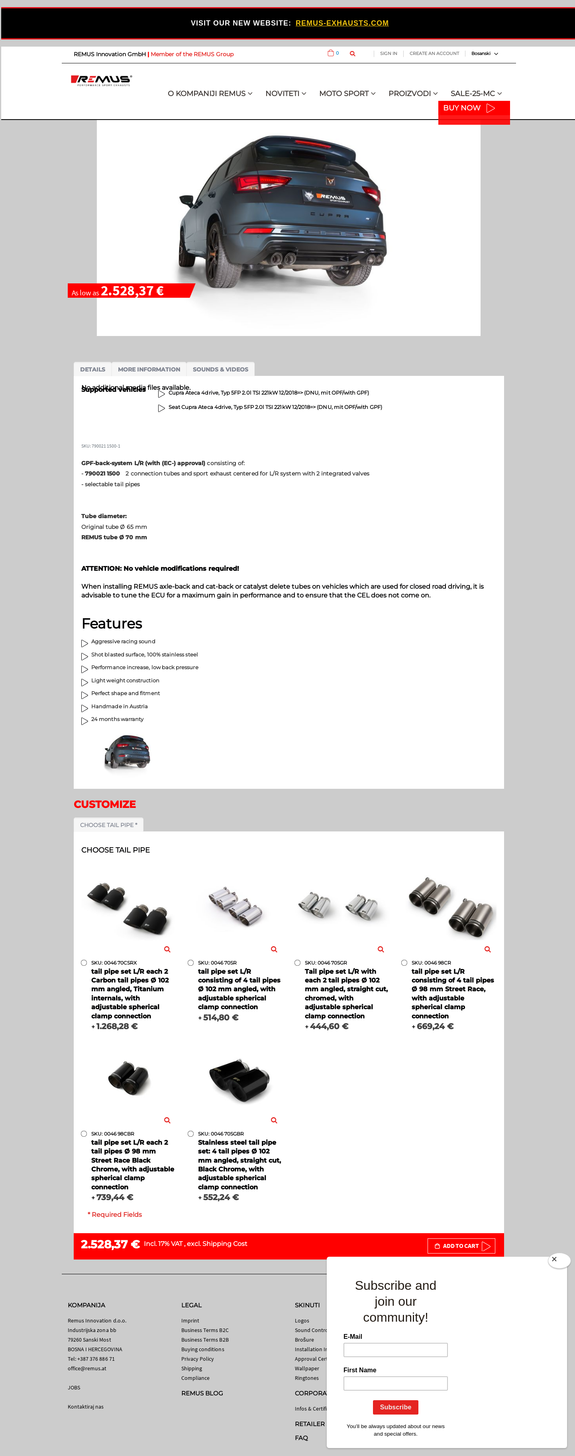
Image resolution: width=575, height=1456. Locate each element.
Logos (302, 1320)
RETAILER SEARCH (323, 1424)
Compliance (195, 1377)
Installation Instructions (324, 1349)
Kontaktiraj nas (86, 1406)
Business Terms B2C (205, 1330)
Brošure (304, 1339)
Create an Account (434, 53)
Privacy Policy (197, 1358)
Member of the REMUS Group (192, 54)
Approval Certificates (320, 1358)
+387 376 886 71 (96, 1358)
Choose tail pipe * (108, 825)
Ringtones (307, 1377)
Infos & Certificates (317, 1408)
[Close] (559, 1262)
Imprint (190, 1320)
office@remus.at (87, 1368)
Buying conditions (202, 1349)
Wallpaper (307, 1368)
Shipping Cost (224, 1244)
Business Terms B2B (205, 1339)
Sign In (388, 53)
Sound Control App (318, 1330)
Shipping (191, 1368)
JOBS (74, 1387)
